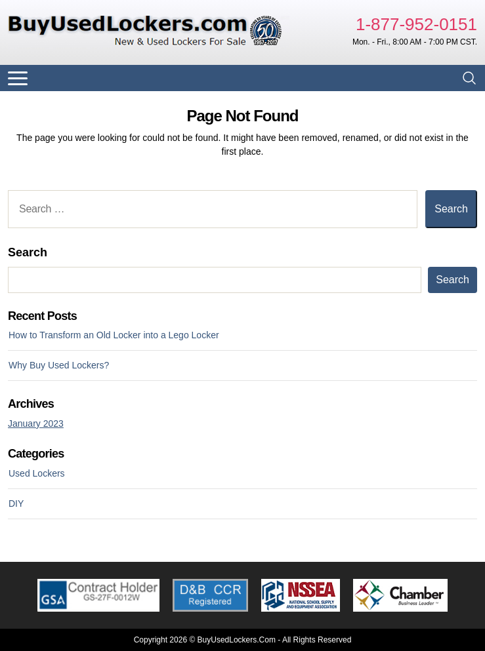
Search (27, 252)
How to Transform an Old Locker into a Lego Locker (114, 335)
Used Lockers (37, 473)
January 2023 (36, 423)
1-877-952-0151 (416, 24)
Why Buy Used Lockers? (59, 365)
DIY (16, 503)
